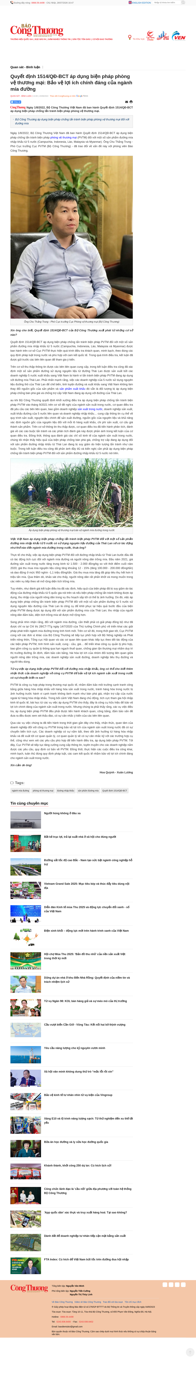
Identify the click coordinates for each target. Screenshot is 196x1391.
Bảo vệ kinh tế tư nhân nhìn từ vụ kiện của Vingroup (78, 1095)
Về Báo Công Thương (62, 1302)
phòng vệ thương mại (63, 137)
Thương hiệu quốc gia (21, 39)
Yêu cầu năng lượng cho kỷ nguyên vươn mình (74, 1048)
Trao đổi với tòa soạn (113, 1302)
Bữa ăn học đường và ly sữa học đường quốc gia (76, 1142)
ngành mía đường (20, 790)
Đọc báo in (40, 39)
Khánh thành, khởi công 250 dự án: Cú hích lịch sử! (77, 1165)
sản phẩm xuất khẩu (72, 388)
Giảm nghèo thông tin (59, 39)
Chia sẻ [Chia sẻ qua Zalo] (15, 102)
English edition (141, 3)
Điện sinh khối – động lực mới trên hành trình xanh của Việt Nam (86, 930)
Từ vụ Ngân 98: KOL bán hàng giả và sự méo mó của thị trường (85, 1001)
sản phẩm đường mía (88, 790)
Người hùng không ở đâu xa (62, 813)
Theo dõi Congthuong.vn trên (62, 96)
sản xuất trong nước (90, 409)
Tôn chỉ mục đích (133, 1302)
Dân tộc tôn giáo (81, 39)
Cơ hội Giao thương (102, 39)
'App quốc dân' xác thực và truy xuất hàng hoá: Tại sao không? (85, 1212)
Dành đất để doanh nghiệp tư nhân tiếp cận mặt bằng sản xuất (85, 1235)
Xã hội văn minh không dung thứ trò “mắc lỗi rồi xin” (78, 1071)
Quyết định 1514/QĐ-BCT (114, 790)
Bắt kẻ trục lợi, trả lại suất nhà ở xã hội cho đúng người (80, 836)
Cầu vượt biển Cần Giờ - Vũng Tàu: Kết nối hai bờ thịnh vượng (84, 1024)
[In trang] (131, 102)
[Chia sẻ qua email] (126, 102)
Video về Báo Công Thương (87, 1302)
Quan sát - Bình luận (25, 67)
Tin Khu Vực (136, 37)
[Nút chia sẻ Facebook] (34, 102)
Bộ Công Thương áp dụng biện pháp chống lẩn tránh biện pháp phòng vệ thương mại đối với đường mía (72, 121)
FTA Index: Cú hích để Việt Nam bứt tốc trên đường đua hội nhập (86, 1259)
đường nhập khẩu (65, 790)
